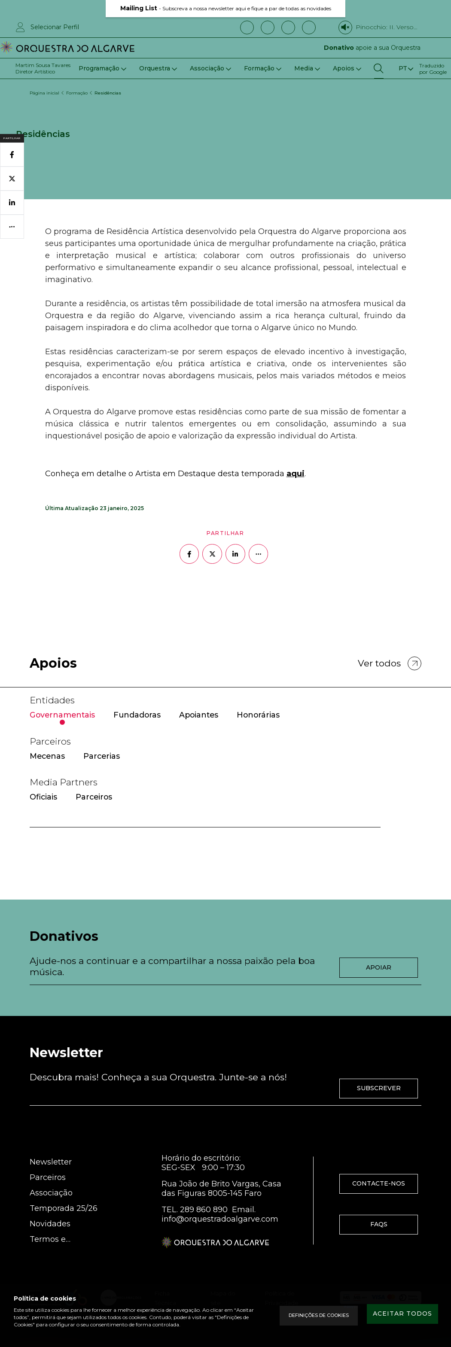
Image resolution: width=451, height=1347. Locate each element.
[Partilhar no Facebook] (189, 523)
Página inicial (45, 89)
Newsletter (51, 1140)
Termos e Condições (50, 1217)
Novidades (50, 1202)
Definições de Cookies (307, 1315)
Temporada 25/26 (64, 1186)
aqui (295, 443)
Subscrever (379, 1066)
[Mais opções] (258, 523)
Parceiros (48, 1155)
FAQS (378, 1202)
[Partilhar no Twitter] (212, 523)
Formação (77, 89)
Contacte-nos (378, 1161)
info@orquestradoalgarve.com (220, 1197)
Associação (51, 1171)
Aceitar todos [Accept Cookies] (397, 1315)
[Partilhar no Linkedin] (235, 523)
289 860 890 (204, 1187)
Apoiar (378, 942)
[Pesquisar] (378, 68)
